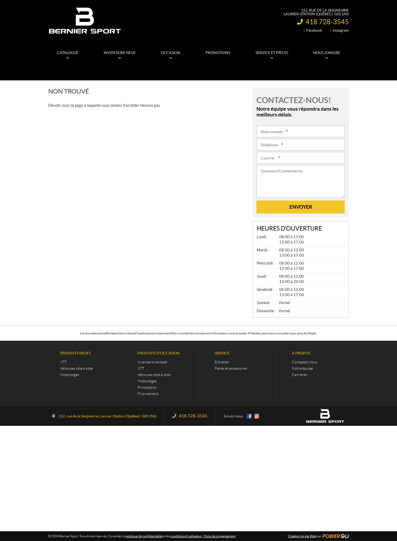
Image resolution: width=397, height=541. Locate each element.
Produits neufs (75, 353)
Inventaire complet (152, 362)
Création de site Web (302, 536)
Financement (148, 394)
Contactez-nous (304, 362)
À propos (301, 353)
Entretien (222, 362)
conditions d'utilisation (186, 536)
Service (222, 353)
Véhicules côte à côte (76, 368)
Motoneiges (69, 375)
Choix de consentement (219, 536)
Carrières (299, 375)
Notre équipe (302, 368)
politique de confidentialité (143, 536)
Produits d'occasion (159, 353)
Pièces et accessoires (231, 368)
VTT (63, 362)
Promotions (147, 387)
